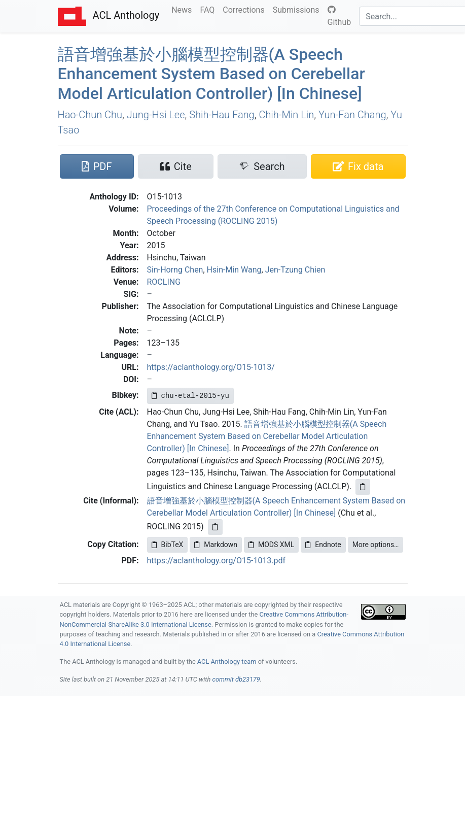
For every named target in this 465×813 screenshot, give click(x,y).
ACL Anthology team (227, 661)
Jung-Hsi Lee (156, 115)
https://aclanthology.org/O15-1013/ (211, 367)
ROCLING (164, 282)
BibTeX (168, 544)
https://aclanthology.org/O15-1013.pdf (216, 560)
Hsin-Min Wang (234, 270)
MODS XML (271, 544)
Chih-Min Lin (286, 115)
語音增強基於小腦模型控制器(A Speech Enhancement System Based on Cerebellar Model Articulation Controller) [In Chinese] (267, 436)
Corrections (245, 9)
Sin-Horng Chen (175, 270)
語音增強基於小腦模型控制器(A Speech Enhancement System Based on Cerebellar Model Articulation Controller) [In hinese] (211, 74)
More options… (375, 544)
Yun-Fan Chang (352, 115)
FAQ (209, 9)
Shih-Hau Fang (221, 115)
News (183, 9)
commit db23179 (236, 679)
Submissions (298, 9)
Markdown (215, 544)
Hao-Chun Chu (90, 115)
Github (339, 16)
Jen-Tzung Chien (295, 270)
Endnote (323, 544)
